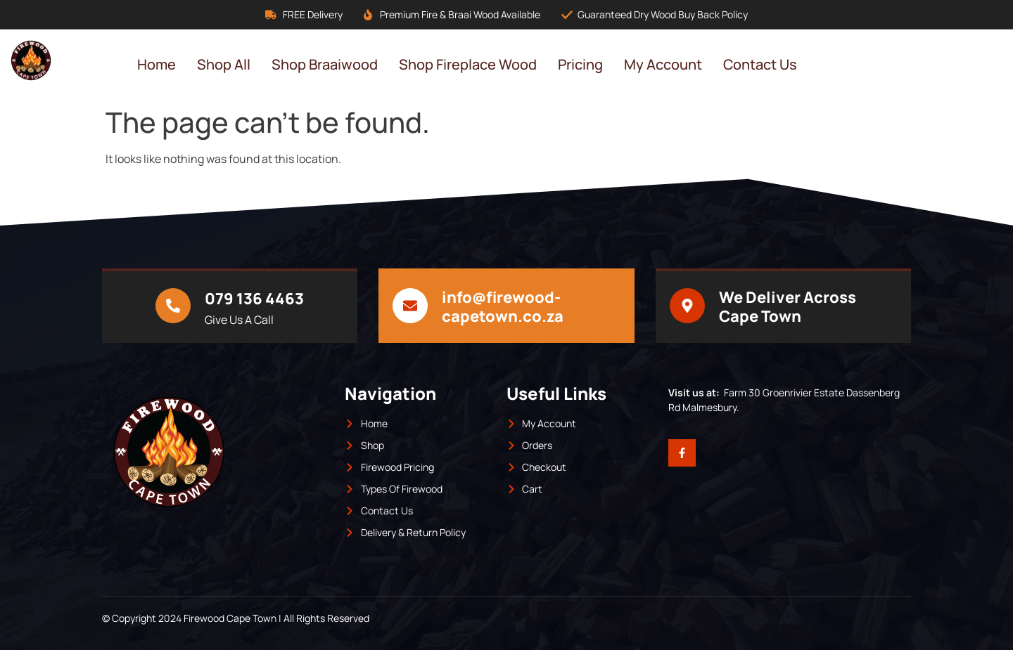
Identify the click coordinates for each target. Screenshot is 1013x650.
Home (156, 64)
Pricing (580, 64)
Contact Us (760, 64)
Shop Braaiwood (325, 64)
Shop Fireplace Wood (468, 64)
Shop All (223, 64)
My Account (663, 64)
